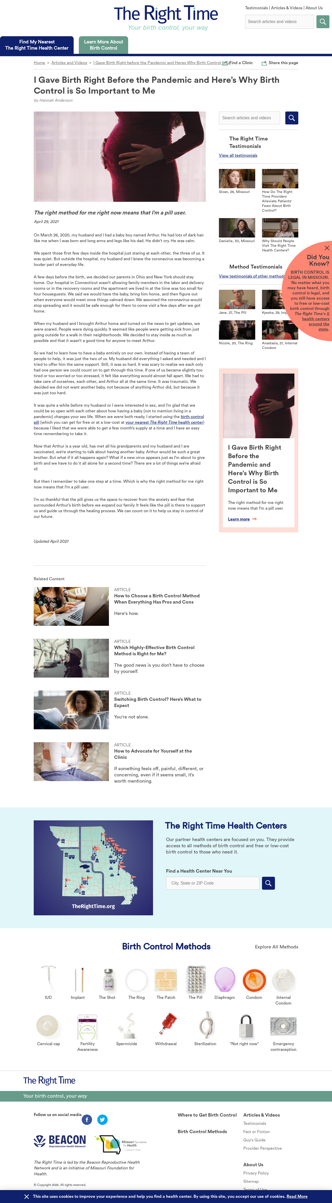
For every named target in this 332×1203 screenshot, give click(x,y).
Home (39, 63)
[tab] (37, 45)
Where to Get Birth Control (207, 1115)
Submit (322, 21)
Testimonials (256, 8)
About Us (314, 8)
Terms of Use (255, 1190)
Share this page (283, 63)
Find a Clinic (241, 63)
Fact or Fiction (256, 1132)
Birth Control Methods (166, 946)
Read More (297, 1196)
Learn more (242, 519)
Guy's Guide (254, 1140)
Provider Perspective (262, 1148)
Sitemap (251, 1181)
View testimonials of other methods (252, 276)
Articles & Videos (286, 8)
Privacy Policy (256, 1173)
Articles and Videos (69, 63)
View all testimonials (238, 155)
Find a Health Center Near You (199, 871)
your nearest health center (164, 422)
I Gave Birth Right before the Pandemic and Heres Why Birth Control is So (162, 63)
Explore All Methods (276, 947)
